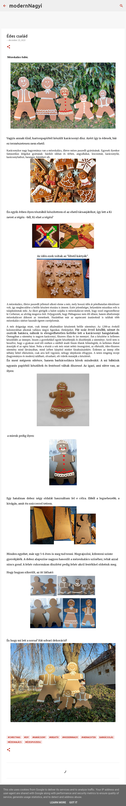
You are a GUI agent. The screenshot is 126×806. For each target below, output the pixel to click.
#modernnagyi (70, 737)
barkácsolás (106, 737)
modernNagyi (25, 6)
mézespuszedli (33, 742)
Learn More (58, 802)
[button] (8, 47)
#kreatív (54, 737)
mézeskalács (14, 742)
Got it (73, 802)
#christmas (14, 737)
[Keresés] (47, 6)
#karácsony (38, 737)
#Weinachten (89, 737)
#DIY (26, 737)
